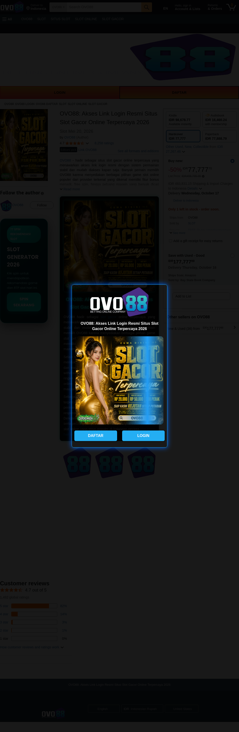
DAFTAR (95, 436)
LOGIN (143, 436)
